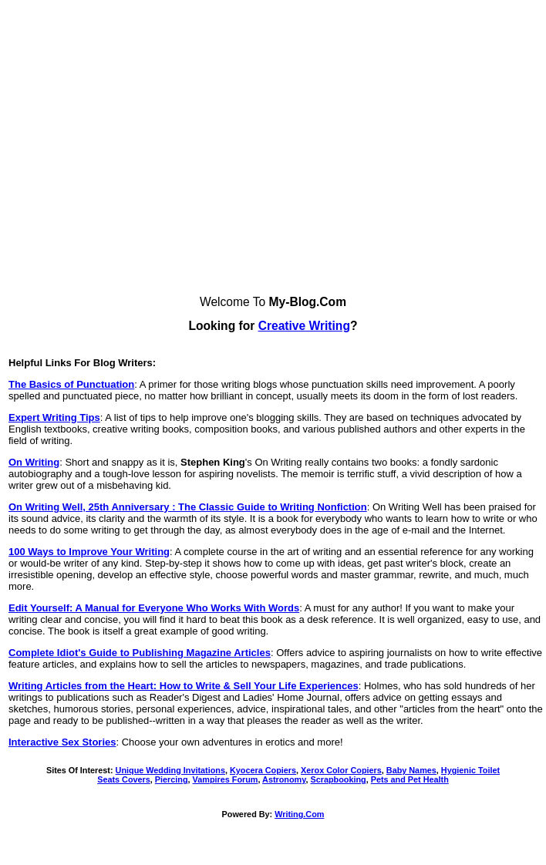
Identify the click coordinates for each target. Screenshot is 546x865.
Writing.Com (299, 814)
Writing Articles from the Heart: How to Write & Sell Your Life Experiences (183, 686)
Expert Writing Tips (54, 417)
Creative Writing (304, 325)
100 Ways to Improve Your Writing (89, 551)
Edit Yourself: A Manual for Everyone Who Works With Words (153, 608)
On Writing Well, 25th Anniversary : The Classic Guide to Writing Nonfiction (187, 507)
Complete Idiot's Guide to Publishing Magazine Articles (139, 652)
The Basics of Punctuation (71, 384)
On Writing (33, 462)
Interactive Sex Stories (62, 742)
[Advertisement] (144, 150)
